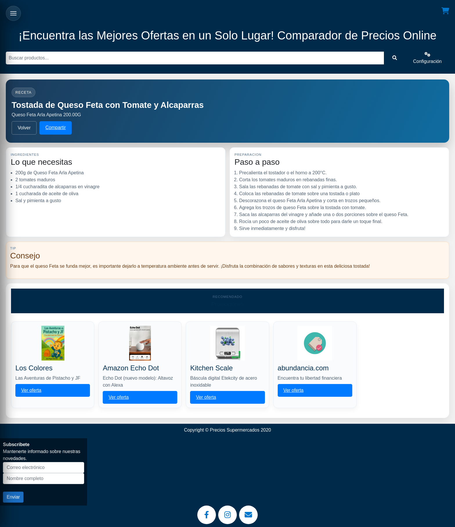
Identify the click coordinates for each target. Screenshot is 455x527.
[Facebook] (206, 515)
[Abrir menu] (13, 13)
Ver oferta (31, 390)
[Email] (248, 515)
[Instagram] (227, 515)
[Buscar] (195, 58)
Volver (24, 127)
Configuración (427, 58)
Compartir (55, 127)
